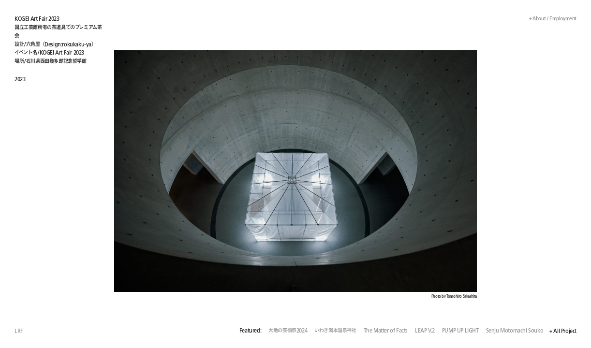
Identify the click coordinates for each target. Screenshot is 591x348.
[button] (436, 174)
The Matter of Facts (386, 331)
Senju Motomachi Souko (515, 331)
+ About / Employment (549, 18)
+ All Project (562, 331)
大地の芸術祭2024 (287, 331)
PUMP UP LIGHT (460, 331)
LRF (19, 331)
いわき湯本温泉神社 (335, 331)
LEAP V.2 (425, 331)
